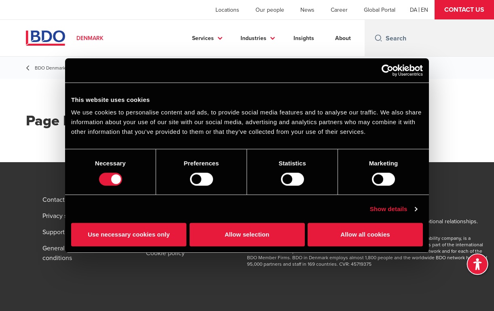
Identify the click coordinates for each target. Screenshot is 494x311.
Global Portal (379, 10)
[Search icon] (378, 38)
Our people (269, 10)
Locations (227, 10)
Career (339, 10)
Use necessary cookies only (129, 234)
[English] (424, 9)
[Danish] (413, 9)
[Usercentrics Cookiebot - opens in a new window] (387, 70)
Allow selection (247, 234)
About (343, 38)
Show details (388, 208)
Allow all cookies (365, 234)
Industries (253, 38)
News (307, 10)
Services (203, 38)
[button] (464, 9)
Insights (303, 38)
